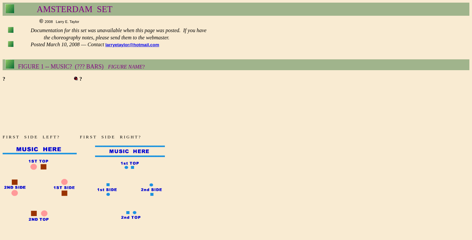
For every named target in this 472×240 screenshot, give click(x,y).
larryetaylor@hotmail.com (132, 44)
